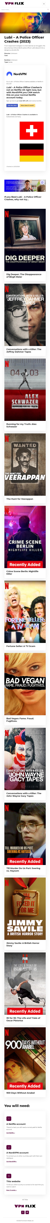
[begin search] (48, 9)
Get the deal (12, 105)
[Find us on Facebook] (23, 1212)
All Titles (25, 1199)
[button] (44, 4)
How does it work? (27, 105)
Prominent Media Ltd (27, 1220)
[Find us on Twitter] (27, 1212)
